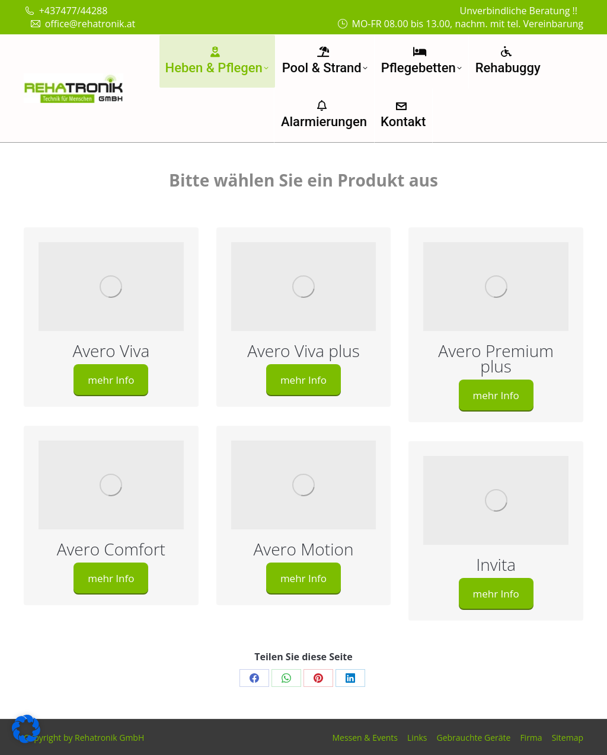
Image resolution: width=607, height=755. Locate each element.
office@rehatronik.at (82, 23)
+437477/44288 (65, 10)
